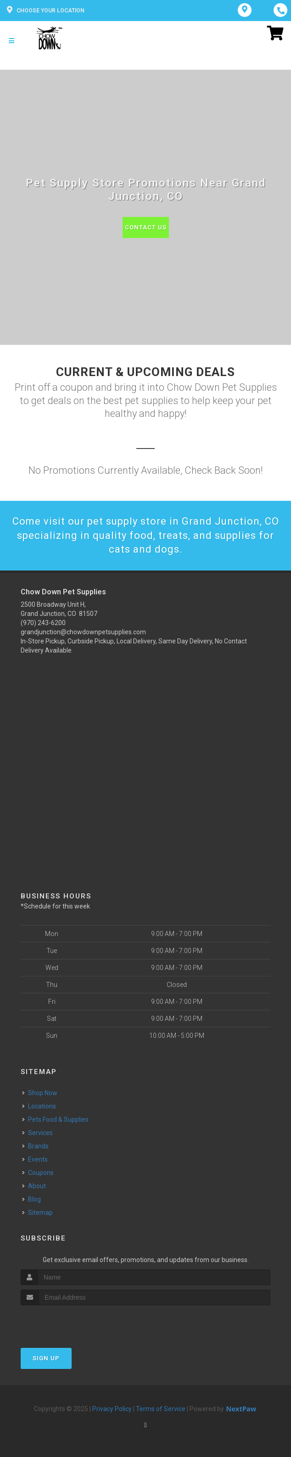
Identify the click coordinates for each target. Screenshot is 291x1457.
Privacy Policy (112, 1409)
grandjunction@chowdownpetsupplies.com (83, 632)
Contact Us (146, 227)
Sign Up (46, 1358)
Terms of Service (160, 1409)
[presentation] (69, 1322)
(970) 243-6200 (43, 622)
